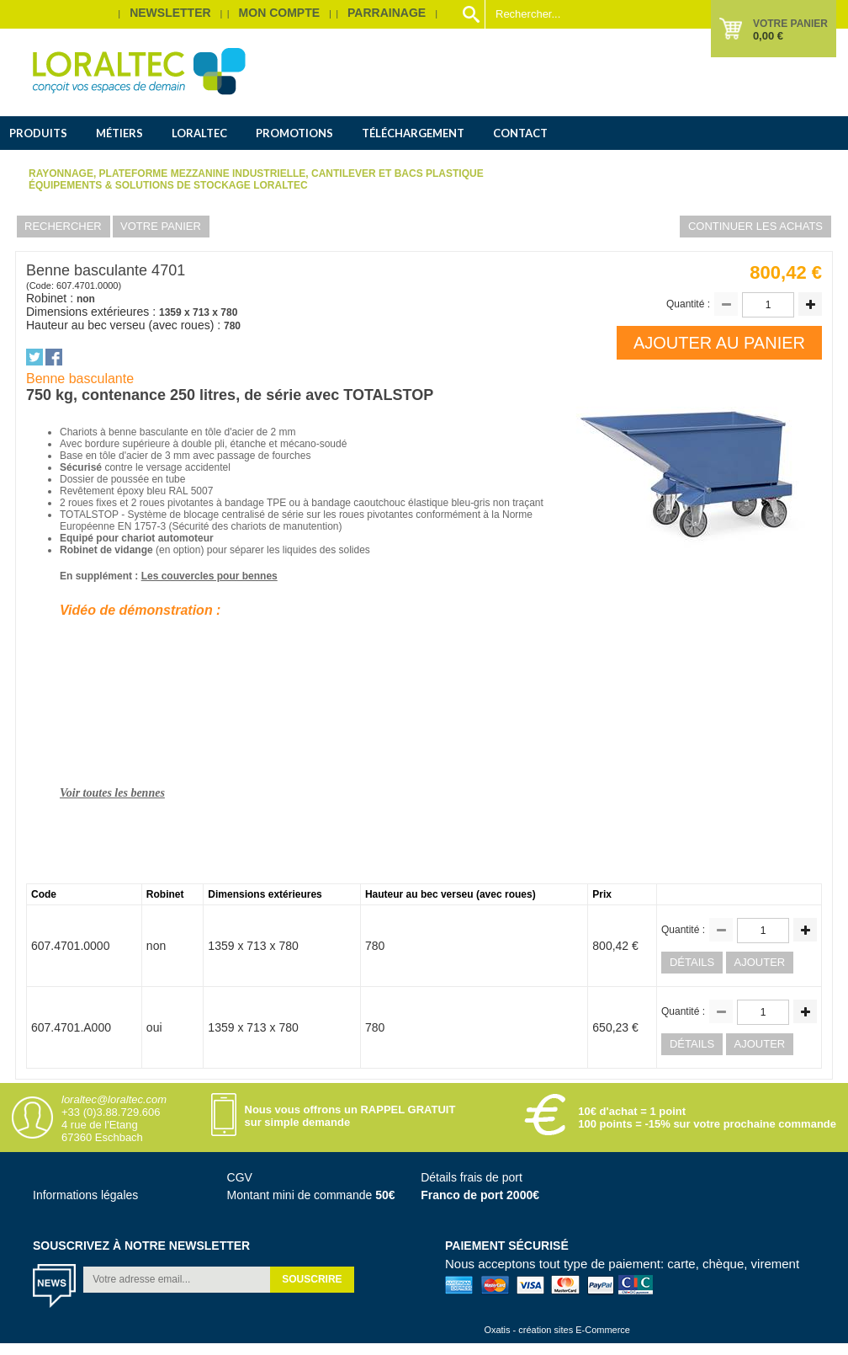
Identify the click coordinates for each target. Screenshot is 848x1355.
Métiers (119, 133)
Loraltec (199, 133)
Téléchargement (413, 133)
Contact (520, 133)
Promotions (294, 133)
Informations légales (85, 1195)
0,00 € (768, 35)
